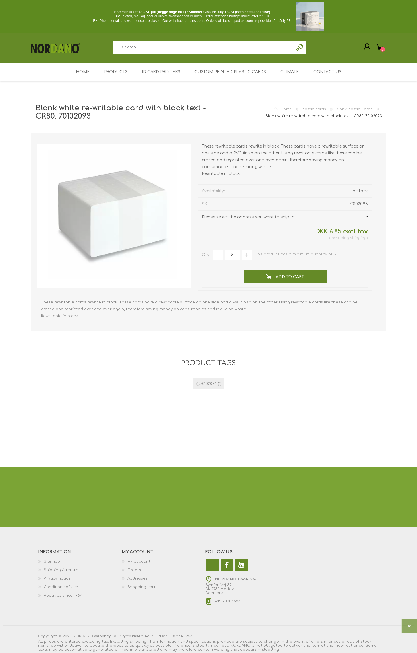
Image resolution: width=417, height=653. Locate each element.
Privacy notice (57, 578)
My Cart (380, 47)
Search (300, 47)
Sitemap (52, 561)
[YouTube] (241, 565)
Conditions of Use (61, 587)
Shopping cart (141, 587)
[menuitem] (80, 561)
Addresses (137, 578)
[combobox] (203, 47)
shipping (358, 238)
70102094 (208, 384)
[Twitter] (212, 565)
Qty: (206, 255)
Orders (134, 570)
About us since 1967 (63, 596)
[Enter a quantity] (232, 255)
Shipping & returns (62, 570)
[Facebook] (227, 565)
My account (138, 561)
